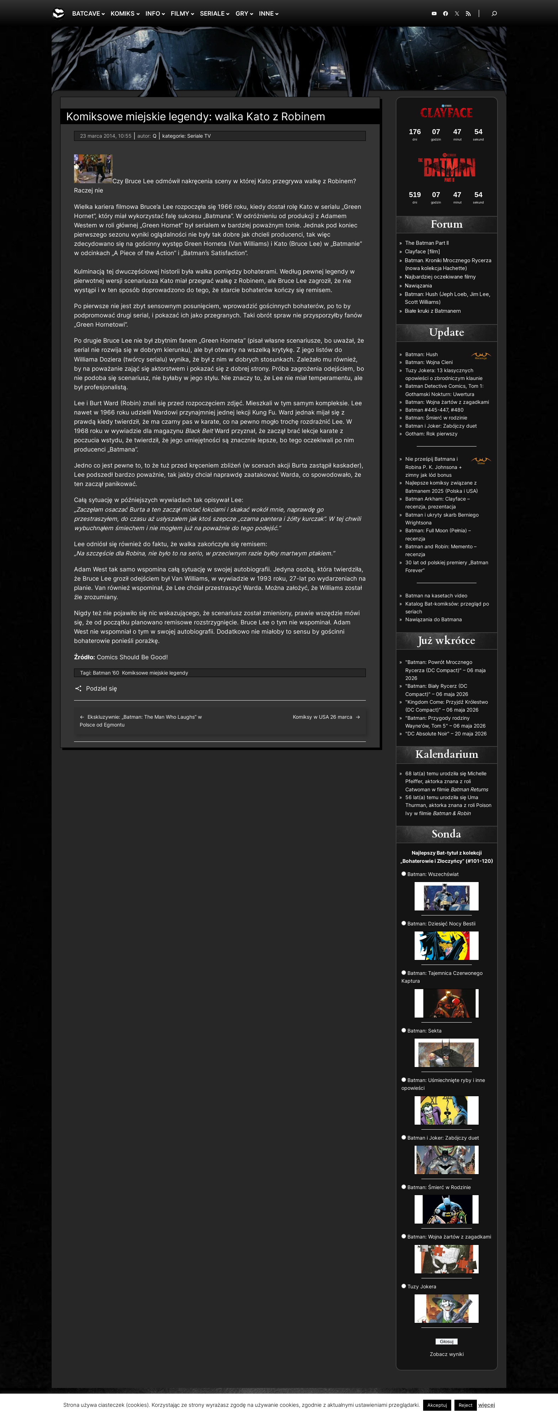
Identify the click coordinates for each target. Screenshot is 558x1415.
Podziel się (101, 688)
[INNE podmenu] (277, 13)
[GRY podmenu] (251, 13)
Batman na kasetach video (436, 595)
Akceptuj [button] (437, 1405)
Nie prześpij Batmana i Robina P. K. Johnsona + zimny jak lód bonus (433, 467)
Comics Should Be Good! (132, 657)
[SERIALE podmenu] (228, 13)
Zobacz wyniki (447, 1354)
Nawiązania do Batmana (433, 619)
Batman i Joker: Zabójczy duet (441, 426)
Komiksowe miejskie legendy (155, 673)
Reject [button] (466, 1405)
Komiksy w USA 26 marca (322, 717)
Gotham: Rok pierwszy (431, 434)
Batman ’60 (106, 673)
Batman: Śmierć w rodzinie (436, 418)
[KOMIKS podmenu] (138, 13)
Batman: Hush (421, 354)
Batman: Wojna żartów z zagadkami (447, 402)
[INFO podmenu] (163, 13)
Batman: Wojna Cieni (429, 362)
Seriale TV (199, 136)
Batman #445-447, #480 (434, 410)
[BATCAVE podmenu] (103, 13)
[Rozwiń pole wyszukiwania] (494, 13)
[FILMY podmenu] (192, 13)
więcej (486, 1404)
